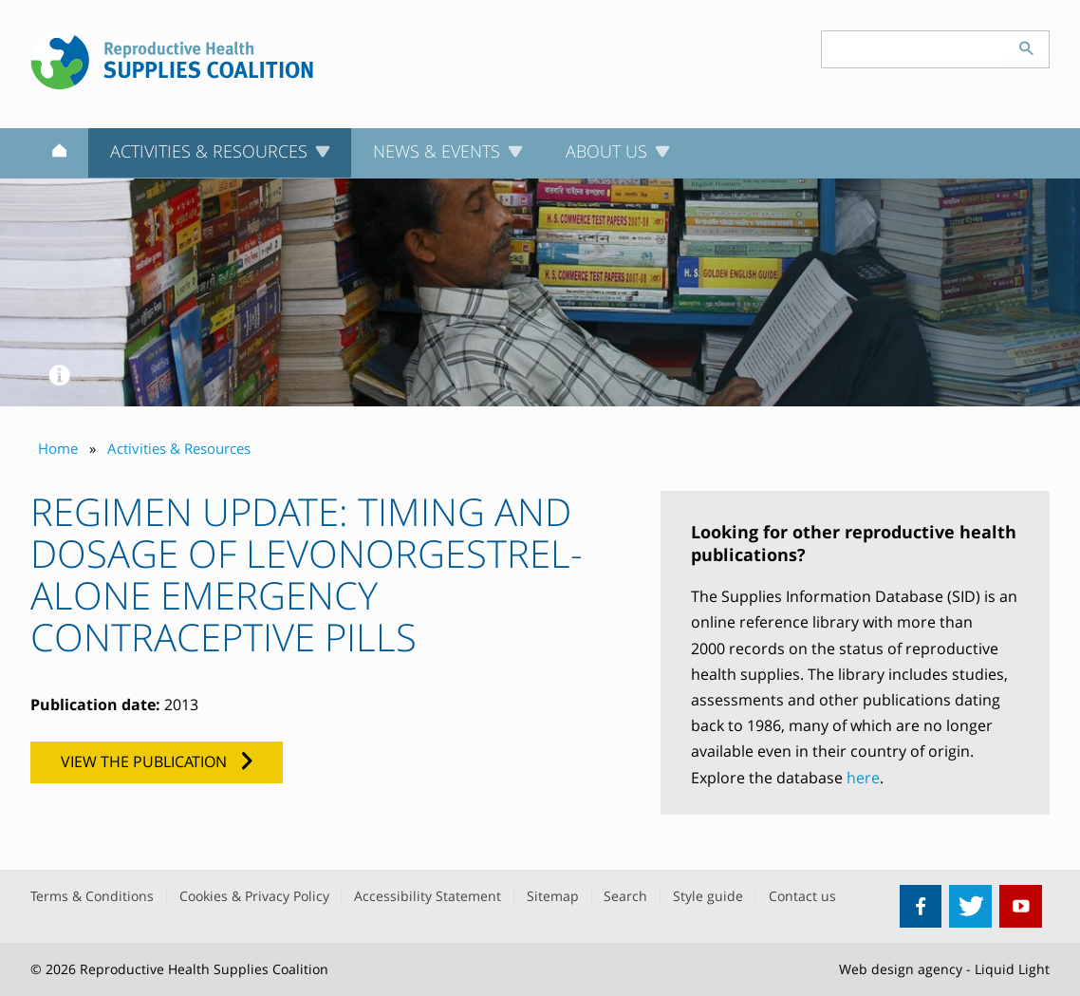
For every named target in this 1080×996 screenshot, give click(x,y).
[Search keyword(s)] (913, 49)
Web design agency (900, 969)
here (863, 777)
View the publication (144, 761)
